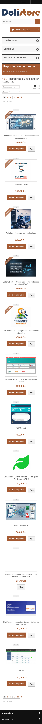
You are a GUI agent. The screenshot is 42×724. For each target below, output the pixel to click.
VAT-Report (21, 428)
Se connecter (35, 2)
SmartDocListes (21, 184)
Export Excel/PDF (21, 526)
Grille (34, 87)
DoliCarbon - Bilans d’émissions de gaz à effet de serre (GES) (21, 478)
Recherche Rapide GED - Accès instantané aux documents (21, 137)
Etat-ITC (21, 671)
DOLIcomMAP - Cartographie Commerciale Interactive (21, 332)
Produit (23, 30)
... (14, 97)
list (39, 87)
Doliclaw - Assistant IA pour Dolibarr (21, 233)
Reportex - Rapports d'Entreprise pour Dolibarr (21, 380)
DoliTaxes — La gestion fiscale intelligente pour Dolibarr (21, 623)
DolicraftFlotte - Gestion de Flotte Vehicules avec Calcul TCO (21, 283)
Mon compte (7, 719)
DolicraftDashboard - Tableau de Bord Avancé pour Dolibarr (21, 575)
